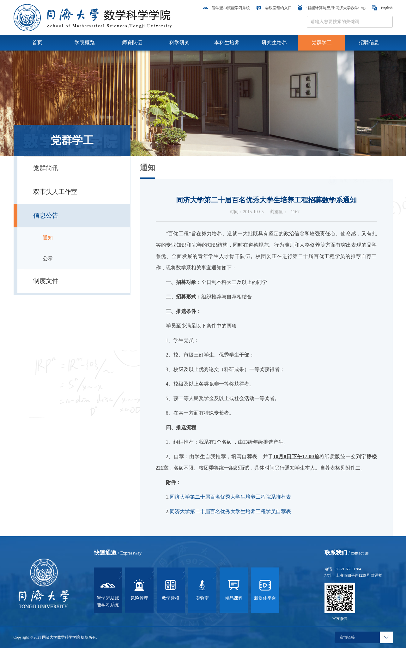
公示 (48, 258)
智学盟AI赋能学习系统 (226, 8)
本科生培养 (226, 42)
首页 (37, 42)
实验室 (202, 589)
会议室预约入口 (274, 8)
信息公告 (384, 171)
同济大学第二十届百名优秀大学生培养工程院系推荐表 (230, 497)
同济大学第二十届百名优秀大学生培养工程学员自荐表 (230, 511)
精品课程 (234, 589)
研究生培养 (274, 42)
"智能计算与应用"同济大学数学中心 (332, 8)
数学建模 (170, 589)
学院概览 (85, 42)
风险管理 (139, 589)
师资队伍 (132, 42)
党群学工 (322, 42)
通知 (48, 237)
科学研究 (179, 42)
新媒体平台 (265, 589)
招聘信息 (369, 42)
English (382, 8)
